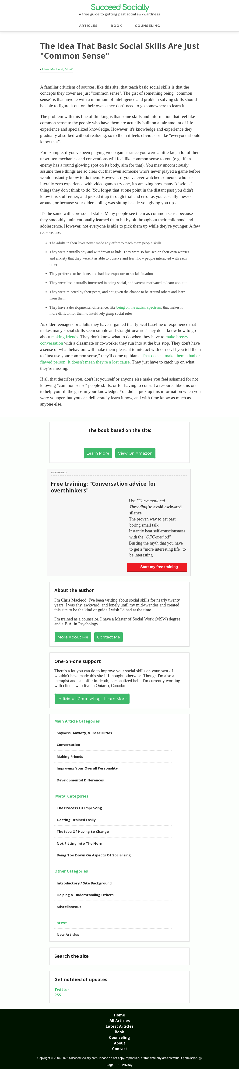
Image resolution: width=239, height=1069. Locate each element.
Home (119, 1015)
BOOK (116, 26)
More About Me (72, 637)
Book (119, 1031)
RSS (57, 995)
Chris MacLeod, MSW (57, 69)
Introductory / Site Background (84, 883)
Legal (110, 1065)
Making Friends (70, 756)
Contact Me (108, 637)
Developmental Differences (80, 780)
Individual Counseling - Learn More (92, 698)
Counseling (119, 1037)
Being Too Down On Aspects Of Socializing (94, 855)
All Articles (119, 1020)
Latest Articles (120, 1026)
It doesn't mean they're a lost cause (99, 362)
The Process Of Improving (79, 807)
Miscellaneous (69, 906)
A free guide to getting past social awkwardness (119, 14)
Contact (119, 1048)
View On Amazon (135, 453)
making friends (64, 336)
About (119, 1043)
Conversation (68, 744)
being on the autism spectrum (138, 307)
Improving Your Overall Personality (87, 768)
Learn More (98, 453)
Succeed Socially (120, 8)
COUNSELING (147, 26)
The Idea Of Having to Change (83, 831)
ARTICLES (88, 26)
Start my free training (159, 567)
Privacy (127, 1065)
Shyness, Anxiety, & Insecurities (84, 732)
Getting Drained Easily (76, 819)
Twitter (61, 989)
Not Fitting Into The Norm (80, 843)
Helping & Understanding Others (85, 894)
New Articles (68, 934)
